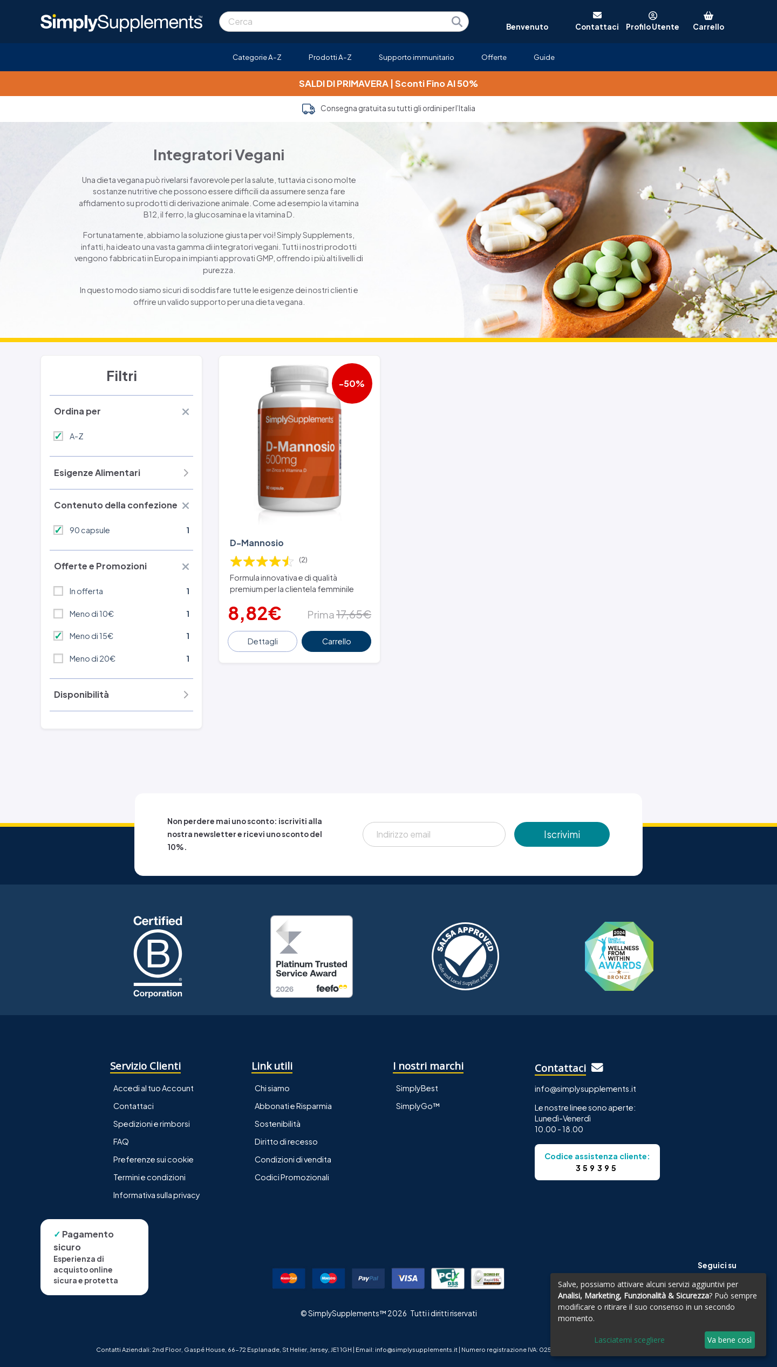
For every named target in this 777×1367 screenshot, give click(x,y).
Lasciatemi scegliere (629, 1340)
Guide (544, 57)
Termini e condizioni (149, 1177)
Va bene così (729, 1340)
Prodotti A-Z (330, 57)
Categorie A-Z (257, 57)
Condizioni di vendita (293, 1159)
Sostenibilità (278, 1123)
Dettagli (263, 641)
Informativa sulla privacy (156, 1195)
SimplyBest (417, 1088)
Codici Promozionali (292, 1177)
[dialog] (658, 1314)
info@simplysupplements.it (585, 1088)
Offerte (494, 57)
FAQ (121, 1141)
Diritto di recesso (286, 1141)
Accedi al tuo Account (153, 1088)
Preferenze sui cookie (153, 1159)
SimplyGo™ (418, 1106)
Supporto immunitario (416, 57)
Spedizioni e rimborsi (151, 1123)
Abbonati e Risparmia (293, 1106)
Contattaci (133, 1106)
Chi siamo (272, 1088)
